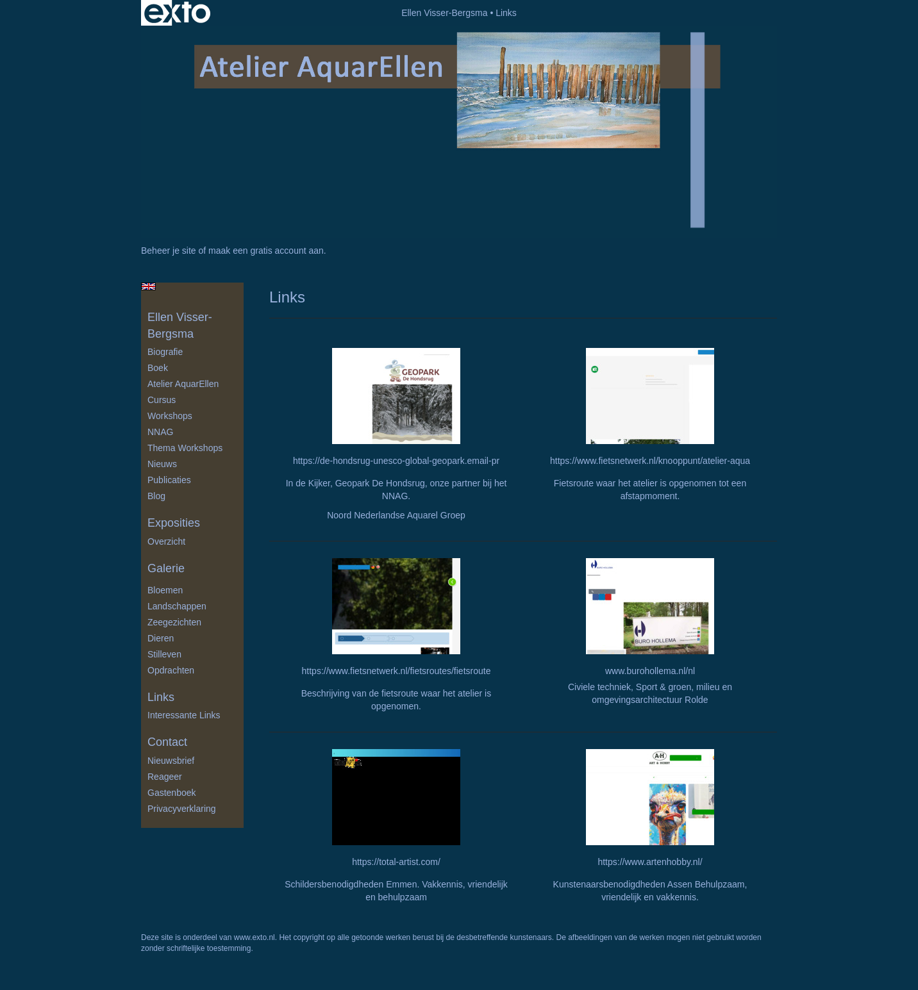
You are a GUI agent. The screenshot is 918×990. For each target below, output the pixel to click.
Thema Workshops (184, 448)
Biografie (165, 352)
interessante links (184, 715)
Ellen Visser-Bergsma (444, 13)
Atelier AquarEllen (183, 384)
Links (160, 697)
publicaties (169, 480)
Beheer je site (168, 250)
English (148, 286)
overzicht (166, 541)
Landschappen (176, 606)
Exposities (173, 522)
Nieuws (162, 464)
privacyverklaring (181, 809)
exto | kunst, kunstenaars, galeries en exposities (177, 13)
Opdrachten (170, 670)
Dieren (160, 638)
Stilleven (164, 654)
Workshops (169, 416)
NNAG (160, 432)
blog (156, 496)
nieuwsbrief (170, 760)
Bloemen (165, 590)
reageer (164, 776)
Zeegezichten (174, 622)
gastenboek (171, 793)
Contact (167, 742)
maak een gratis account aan (266, 250)
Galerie (166, 568)
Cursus (161, 400)
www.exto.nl (254, 937)
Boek (157, 368)
